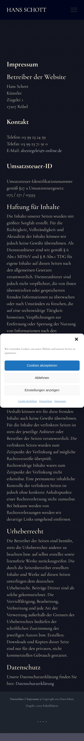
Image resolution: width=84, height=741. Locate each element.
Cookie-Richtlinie (27, 400)
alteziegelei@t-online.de (41, 150)
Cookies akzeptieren (42, 365)
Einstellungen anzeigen (42, 390)
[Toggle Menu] (74, 10)
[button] (77, 339)
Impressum (60, 400)
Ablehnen (42, 378)
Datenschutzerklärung (35, 683)
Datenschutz (45, 400)
